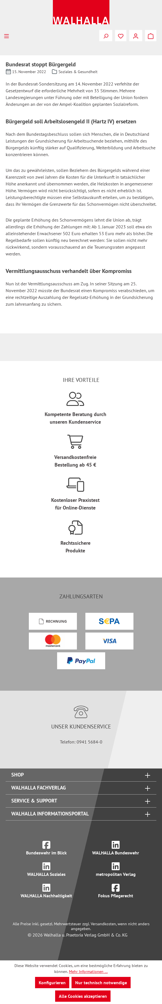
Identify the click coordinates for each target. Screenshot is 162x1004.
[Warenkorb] (150, 35)
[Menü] (6, 35)
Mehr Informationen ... (88, 971)
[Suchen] (105, 35)
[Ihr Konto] (135, 35)
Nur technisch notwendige (101, 982)
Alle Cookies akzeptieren (83, 996)
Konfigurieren (52, 982)
